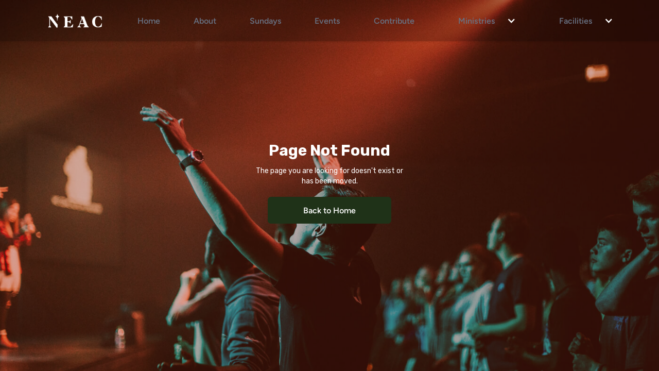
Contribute (394, 20)
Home (148, 20)
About (205, 20)
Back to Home (329, 210)
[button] (482, 20)
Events (327, 20)
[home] (75, 20)
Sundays (266, 20)
